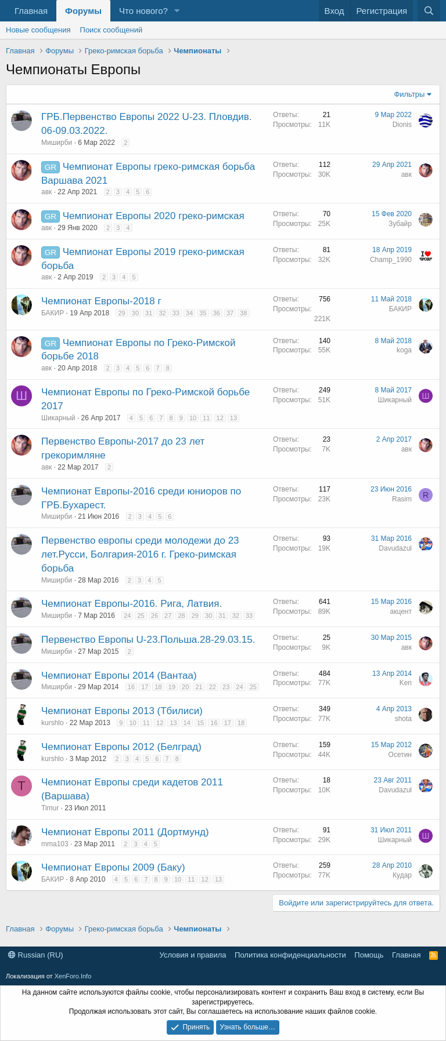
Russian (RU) (35, 955)
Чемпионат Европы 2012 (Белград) (121, 746)
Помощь (368, 955)
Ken (406, 683)
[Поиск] (429, 10)
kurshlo (52, 723)
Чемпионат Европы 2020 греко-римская (153, 215)
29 (121, 313)
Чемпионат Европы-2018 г (101, 301)
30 (135, 313)
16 (131, 686)
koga (404, 350)
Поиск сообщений (111, 30)
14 (187, 722)
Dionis (402, 125)
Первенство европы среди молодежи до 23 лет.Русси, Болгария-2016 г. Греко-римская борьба (140, 554)
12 (220, 417)
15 (200, 722)
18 (157, 686)
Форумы (83, 11)
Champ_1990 (391, 260)
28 (181, 615)
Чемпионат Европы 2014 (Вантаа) (119, 675)
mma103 (55, 844)
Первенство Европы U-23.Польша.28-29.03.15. (148, 639)
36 (216, 313)
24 (127, 615)
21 (198, 686)
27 (167, 615)
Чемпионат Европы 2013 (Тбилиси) (122, 710)
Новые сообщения (38, 30)
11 (206, 417)
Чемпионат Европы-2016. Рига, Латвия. (131, 603)
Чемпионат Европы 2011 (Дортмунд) (125, 832)
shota (403, 719)
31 (148, 313)
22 (212, 686)
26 (154, 615)
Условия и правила (193, 955)
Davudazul (395, 548)
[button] (177, 10)
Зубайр (400, 224)
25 (140, 615)
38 (243, 313)
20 (185, 686)
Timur (50, 808)
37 (229, 313)
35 (202, 313)
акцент (401, 611)
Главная (31, 11)
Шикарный (58, 418)
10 (192, 417)
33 (175, 313)
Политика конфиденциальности (290, 955)
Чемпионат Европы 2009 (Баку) (113, 867)
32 (162, 313)
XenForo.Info (73, 976)
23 (225, 686)
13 (233, 417)
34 (189, 313)
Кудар (402, 875)
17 (144, 686)
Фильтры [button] (409, 94)
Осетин (400, 755)
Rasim (402, 499)
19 (171, 686)
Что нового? (143, 11)
